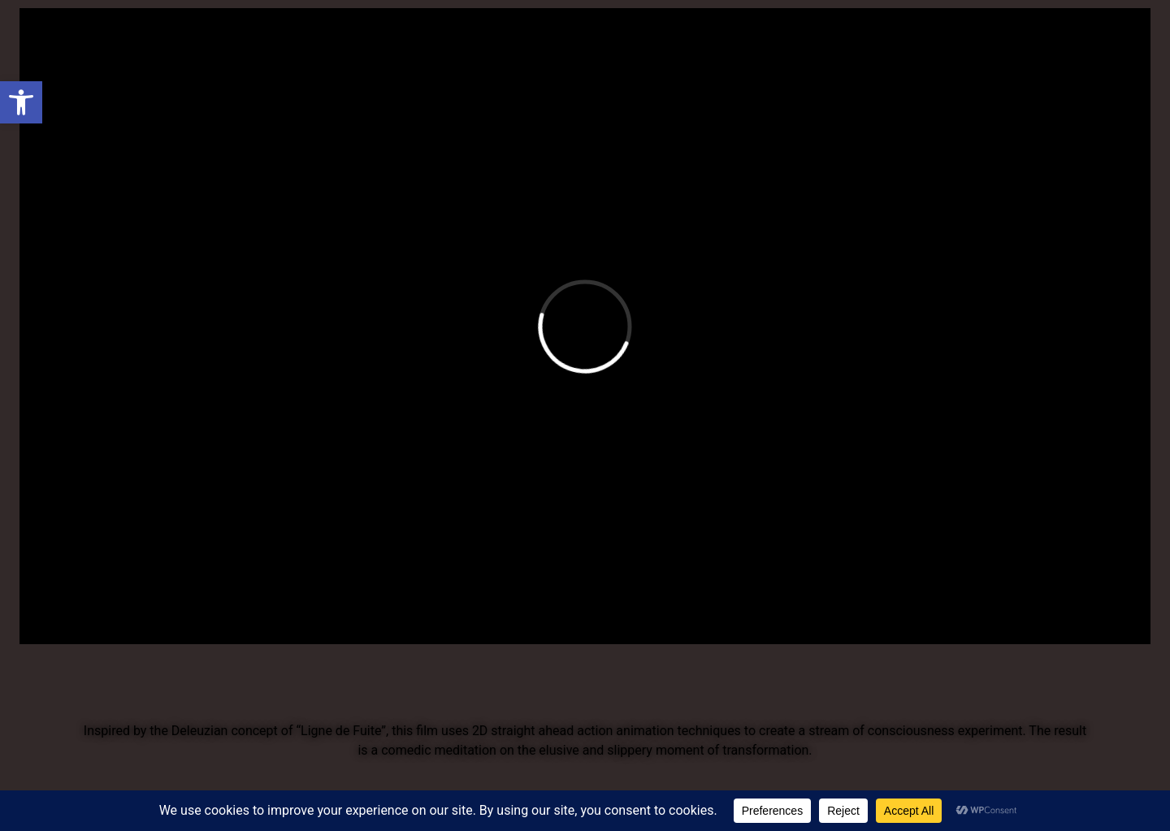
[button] (21, 102)
